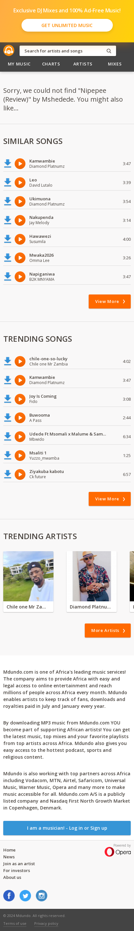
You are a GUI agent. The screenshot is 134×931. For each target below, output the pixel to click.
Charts (51, 64)
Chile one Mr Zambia (28, 607)
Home (9, 850)
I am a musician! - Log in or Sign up (67, 828)
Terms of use (14, 923)
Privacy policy (46, 923)
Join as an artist (19, 864)
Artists (83, 64)
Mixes (115, 64)
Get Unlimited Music (67, 25)
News (9, 857)
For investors (16, 870)
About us (12, 877)
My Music (19, 64)
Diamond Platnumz (91, 607)
